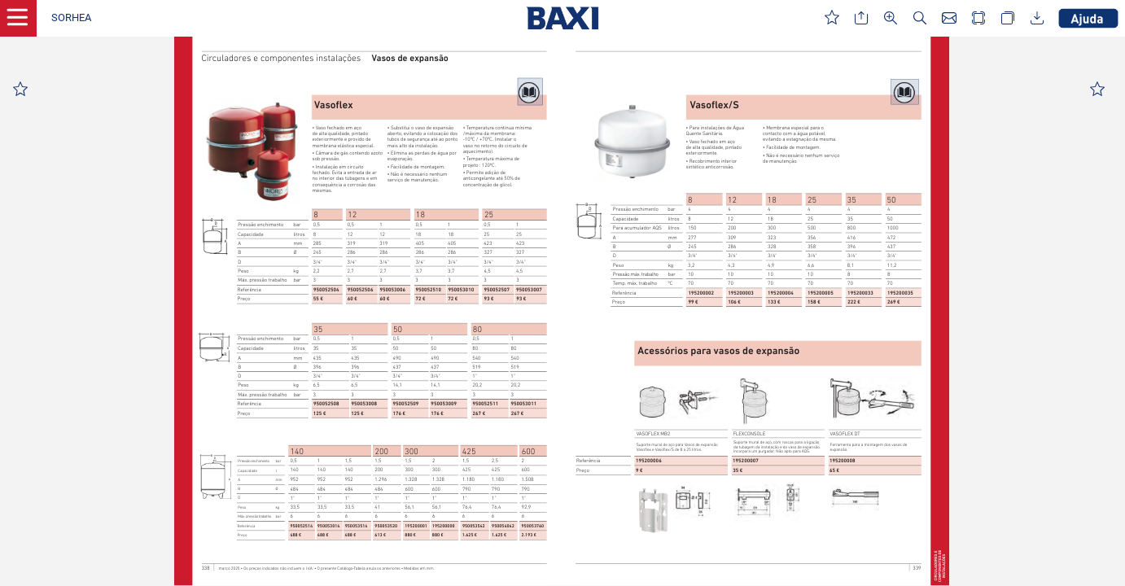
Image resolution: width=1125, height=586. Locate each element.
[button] (71, 18)
